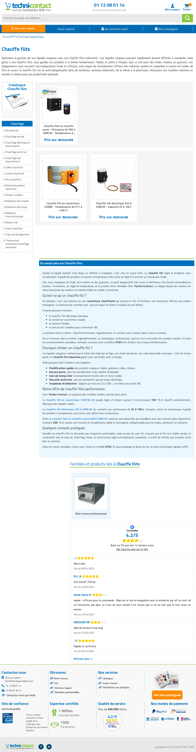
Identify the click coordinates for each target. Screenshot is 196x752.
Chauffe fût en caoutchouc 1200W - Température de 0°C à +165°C (63, 207)
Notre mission (61, 678)
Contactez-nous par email (20, 695)
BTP (13, 37)
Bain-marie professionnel (91, 513)
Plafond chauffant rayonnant (15, 186)
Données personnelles (66, 692)
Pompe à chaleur (14, 195)
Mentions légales (63, 687)
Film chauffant (13, 179)
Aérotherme (12, 130)
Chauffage (22, 37)
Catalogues (107, 678)
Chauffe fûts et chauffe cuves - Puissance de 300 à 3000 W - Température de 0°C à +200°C (59, 131)
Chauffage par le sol (16, 152)
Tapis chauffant (14, 228)
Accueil (6, 36)
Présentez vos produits (116, 687)
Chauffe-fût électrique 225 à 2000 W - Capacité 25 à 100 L (113, 206)
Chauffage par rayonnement (13, 159)
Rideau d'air (11, 222)
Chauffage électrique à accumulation (17, 144)
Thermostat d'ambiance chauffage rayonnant (17, 243)
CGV (56, 683)
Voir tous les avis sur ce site (132, 549)
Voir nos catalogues (167, 694)
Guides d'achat (109, 683)
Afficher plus (83, 659)
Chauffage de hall (14, 136)
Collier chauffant (14, 167)
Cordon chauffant (14, 173)
